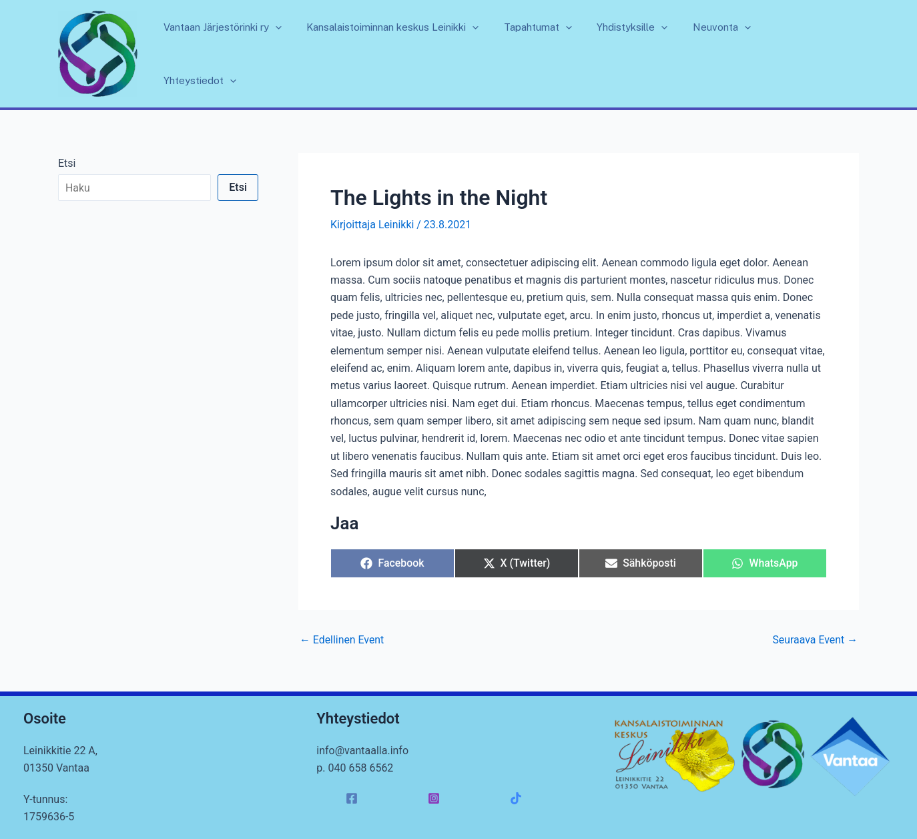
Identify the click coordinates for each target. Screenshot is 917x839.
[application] (300, 54)
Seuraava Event (815, 640)
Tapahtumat (553, 54)
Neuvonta (727, 54)
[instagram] (436, 798)
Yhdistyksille (642, 54)
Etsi (66, 163)
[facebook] (353, 798)
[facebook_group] (518, 798)
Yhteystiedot (812, 54)
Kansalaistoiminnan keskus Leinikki (413, 54)
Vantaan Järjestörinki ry (248, 54)
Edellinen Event (342, 640)
